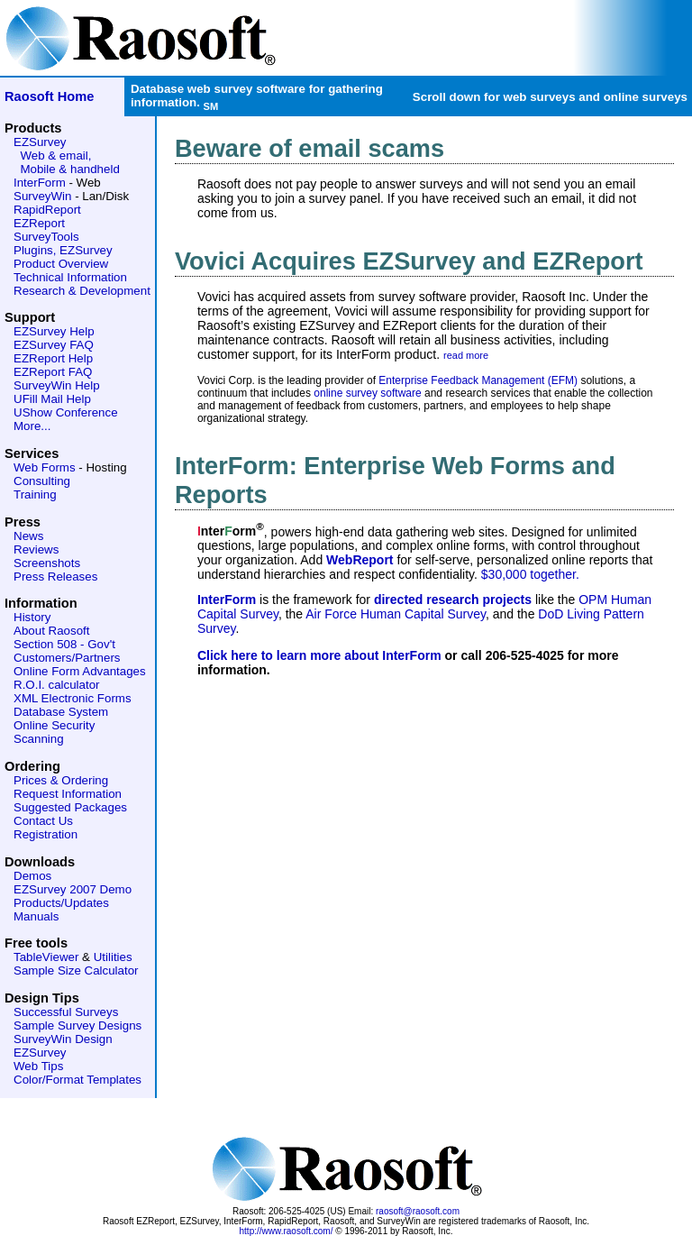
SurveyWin (42, 196)
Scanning (39, 739)
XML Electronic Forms (73, 698)
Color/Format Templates (77, 1079)
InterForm (40, 182)
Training (35, 494)
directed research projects (453, 599)
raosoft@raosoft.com (418, 1211)
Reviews (36, 549)
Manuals (36, 916)
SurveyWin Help (57, 385)
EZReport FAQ (53, 372)
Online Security (54, 725)
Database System (61, 712)
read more (465, 355)
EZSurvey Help (54, 331)
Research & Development (82, 291)
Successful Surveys (66, 1012)
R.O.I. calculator (57, 684)
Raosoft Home (49, 96)
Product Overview (61, 263)
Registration (45, 834)
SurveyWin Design (63, 1039)
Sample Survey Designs (77, 1025)
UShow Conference (66, 412)
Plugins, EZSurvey (63, 250)
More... (32, 426)
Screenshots (47, 563)
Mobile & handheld (69, 169)
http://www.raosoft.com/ (286, 1231)
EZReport (39, 223)
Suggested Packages (70, 807)
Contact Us (43, 821)
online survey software (367, 393)
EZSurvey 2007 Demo (73, 889)
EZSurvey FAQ (54, 345)
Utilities (113, 957)
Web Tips (38, 1066)
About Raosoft (51, 630)
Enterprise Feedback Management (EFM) (478, 380)
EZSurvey (40, 142)
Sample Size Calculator (76, 970)
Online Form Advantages (80, 671)
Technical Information (70, 277)
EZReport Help (53, 358)
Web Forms (45, 467)
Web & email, (55, 155)
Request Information (68, 794)
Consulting (42, 481)
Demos (32, 876)
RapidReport (47, 209)
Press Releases (55, 576)
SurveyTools (46, 236)
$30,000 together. (530, 574)
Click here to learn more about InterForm (319, 655)
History (32, 617)
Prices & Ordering (61, 780)
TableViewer (46, 957)
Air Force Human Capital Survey (395, 614)
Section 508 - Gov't (64, 644)
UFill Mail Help (52, 399)
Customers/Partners (67, 657)
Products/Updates (61, 903)
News (28, 536)
